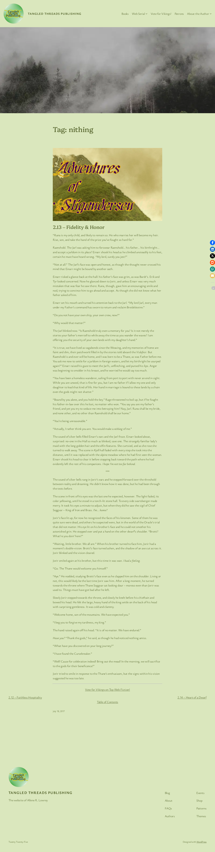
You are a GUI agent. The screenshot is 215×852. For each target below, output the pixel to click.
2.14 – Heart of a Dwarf (192, 697)
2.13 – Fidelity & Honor (79, 227)
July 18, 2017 (59, 711)
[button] (212, 242)
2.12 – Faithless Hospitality (25, 697)
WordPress (202, 841)
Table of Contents (107, 702)
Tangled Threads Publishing (54, 14)
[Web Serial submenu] (146, 14)
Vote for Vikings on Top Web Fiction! (107, 689)
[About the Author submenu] (211, 14)
